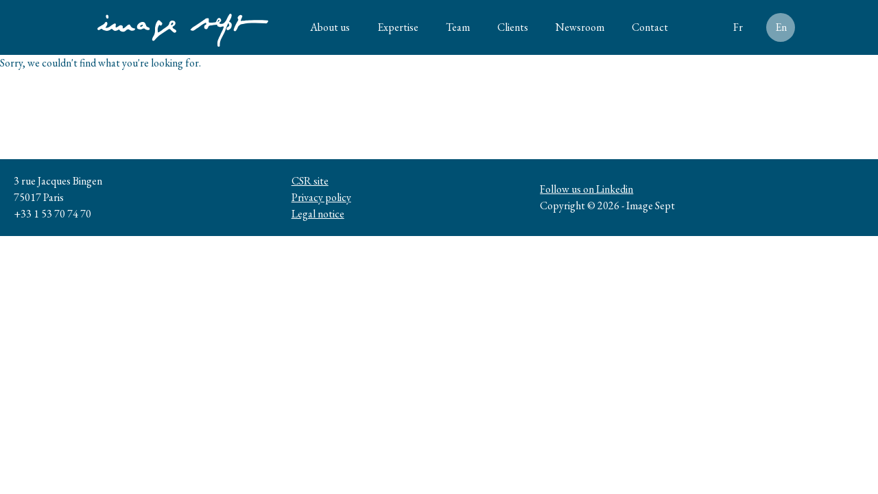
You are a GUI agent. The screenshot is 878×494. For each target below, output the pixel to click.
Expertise (397, 27)
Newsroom (580, 27)
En (781, 27)
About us (330, 27)
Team (458, 27)
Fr (738, 27)
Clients (512, 27)
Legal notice (318, 214)
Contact (650, 27)
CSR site (310, 181)
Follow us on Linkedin (586, 189)
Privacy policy (321, 197)
